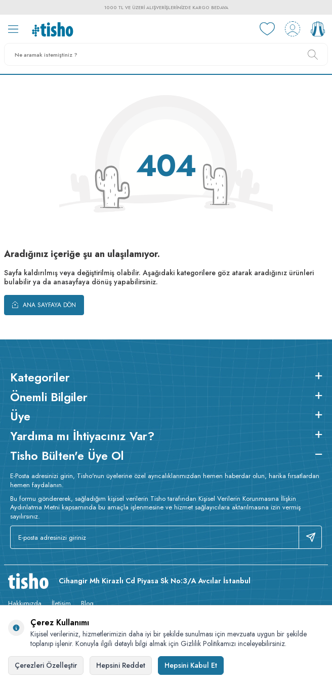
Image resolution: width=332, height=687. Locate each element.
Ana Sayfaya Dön (44, 304)
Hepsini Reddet (120, 665)
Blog (87, 603)
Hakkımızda (25, 603)
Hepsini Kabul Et (190, 665)
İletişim (61, 603)
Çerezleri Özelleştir (46, 665)
